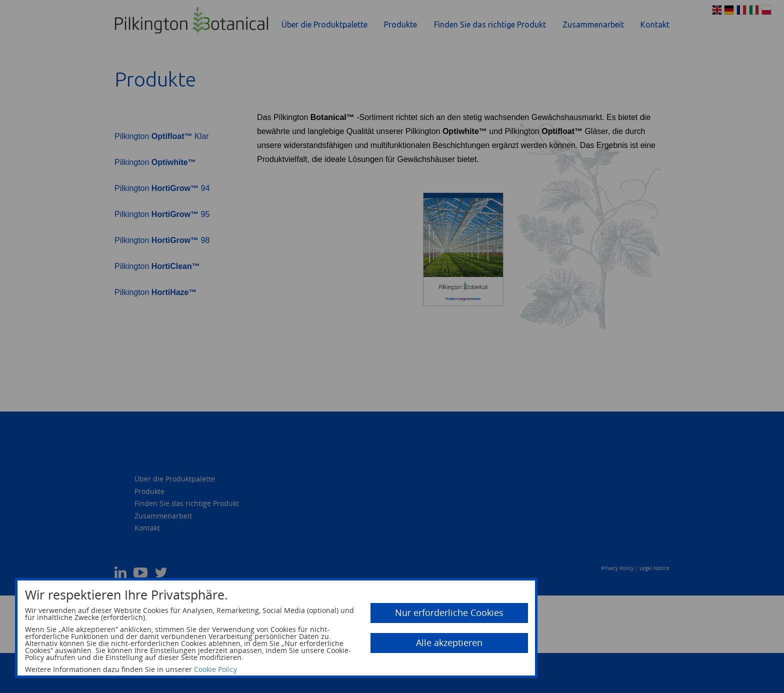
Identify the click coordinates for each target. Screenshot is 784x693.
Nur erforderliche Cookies (449, 612)
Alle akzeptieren (449, 642)
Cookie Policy (215, 669)
